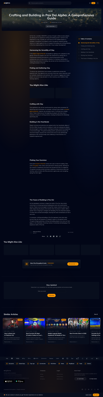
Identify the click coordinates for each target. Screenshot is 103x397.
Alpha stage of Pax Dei (39, 53)
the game (35, 165)
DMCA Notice (60, 379)
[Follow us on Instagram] (85, 389)
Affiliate (42, 376)
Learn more (88, 395)
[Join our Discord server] (88, 389)
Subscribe (51, 295)
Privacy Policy (60, 376)
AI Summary (51, 26)
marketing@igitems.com (24, 378)
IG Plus (41, 374)
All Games (42, 379)
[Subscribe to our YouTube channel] (98, 389)
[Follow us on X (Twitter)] (95, 389)
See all (96, 314)
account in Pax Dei (40, 163)
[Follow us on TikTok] (91, 389)
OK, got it (96, 395)
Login (93, 3)
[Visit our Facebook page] (82, 389)
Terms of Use (60, 374)
